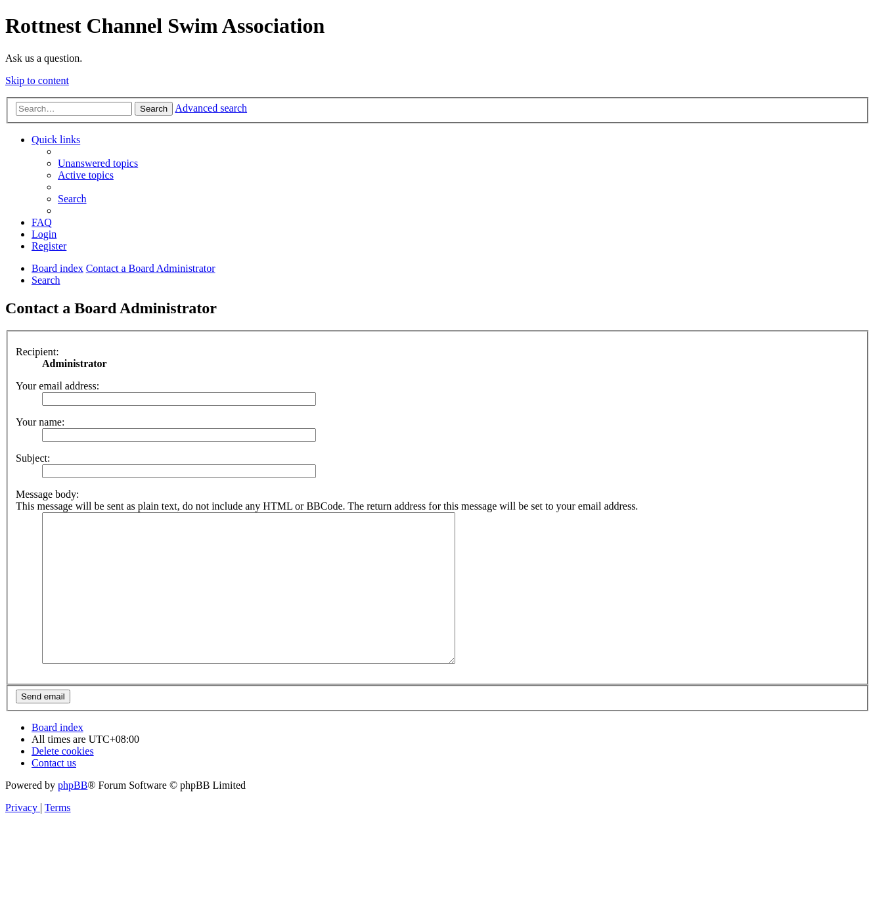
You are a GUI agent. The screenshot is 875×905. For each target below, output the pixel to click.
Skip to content (37, 80)
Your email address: (57, 385)
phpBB (72, 814)
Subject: (33, 458)
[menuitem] (98, 163)
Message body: (47, 494)
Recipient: (37, 351)
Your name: (40, 422)
